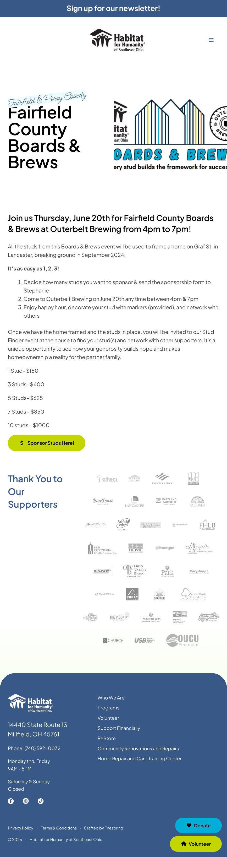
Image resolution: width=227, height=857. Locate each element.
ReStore (107, 742)
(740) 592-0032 (42, 752)
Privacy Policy (20, 831)
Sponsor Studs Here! (46, 443)
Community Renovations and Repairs (138, 752)
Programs (108, 711)
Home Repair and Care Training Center (140, 762)
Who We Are (111, 701)
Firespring (113, 831)
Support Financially (119, 732)
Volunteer (196, 844)
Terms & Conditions (59, 831)
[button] (211, 45)
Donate (198, 825)
